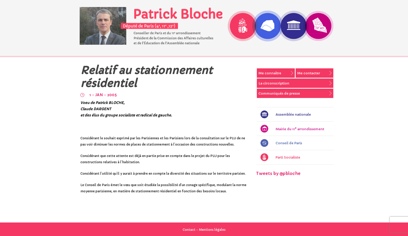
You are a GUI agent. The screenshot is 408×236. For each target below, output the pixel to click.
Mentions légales (212, 230)
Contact (189, 230)
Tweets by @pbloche (278, 173)
